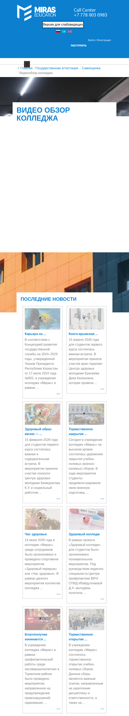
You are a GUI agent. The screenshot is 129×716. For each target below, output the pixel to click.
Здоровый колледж (84, 534)
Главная (26, 68)
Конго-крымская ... (83, 334)
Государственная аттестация (57, 68)
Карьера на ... (35, 334)
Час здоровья (36, 534)
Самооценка (91, 68)
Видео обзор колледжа (43, 114)
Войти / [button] (92, 40)
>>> (58, 394)
